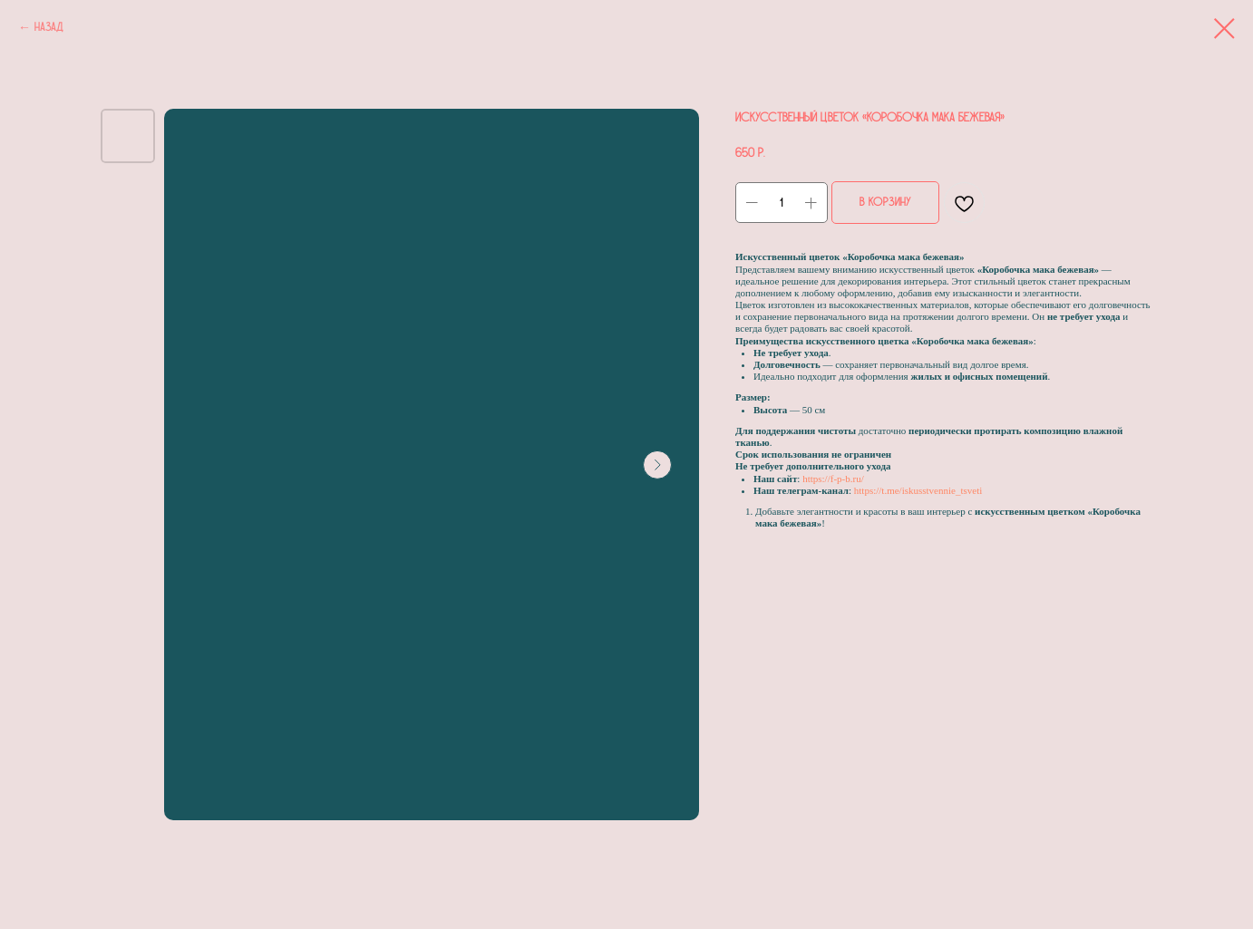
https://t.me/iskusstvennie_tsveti (918, 490)
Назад (48, 27)
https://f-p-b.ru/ (833, 478)
